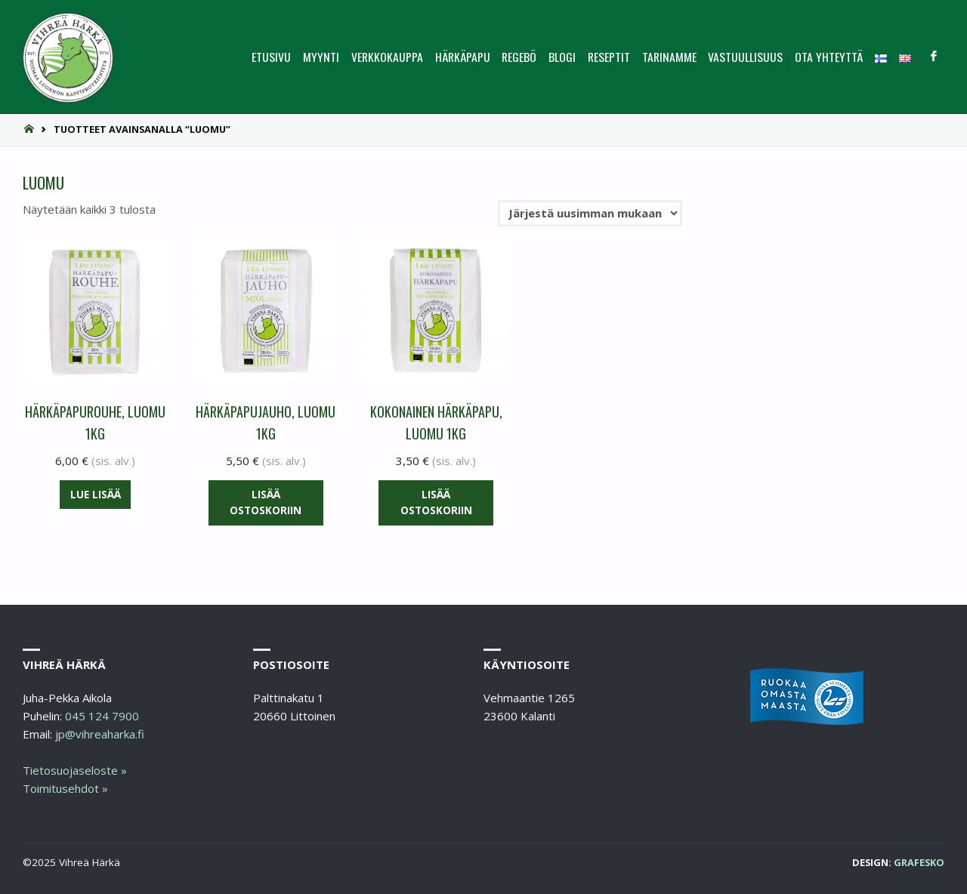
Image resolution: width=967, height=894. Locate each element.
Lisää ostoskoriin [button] (265, 503)
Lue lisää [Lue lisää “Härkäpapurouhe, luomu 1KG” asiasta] (95, 494)
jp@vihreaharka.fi (99, 733)
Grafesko (919, 862)
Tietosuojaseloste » (75, 770)
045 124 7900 (102, 715)
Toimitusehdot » (65, 788)
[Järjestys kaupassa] (590, 213)
